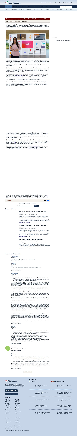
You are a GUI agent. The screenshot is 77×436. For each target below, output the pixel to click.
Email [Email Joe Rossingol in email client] (16, 405)
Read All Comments (27, 371)
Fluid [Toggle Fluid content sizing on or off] (18, 430)
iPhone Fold (21, 9)
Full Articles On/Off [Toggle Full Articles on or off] (14, 430)
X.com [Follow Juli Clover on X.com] (8, 405)
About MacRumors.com (11, 390)
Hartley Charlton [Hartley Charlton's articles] (8, 411)
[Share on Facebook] (48, 200)
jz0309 (12, 353)
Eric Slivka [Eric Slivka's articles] (17, 399)
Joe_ (12, 346)
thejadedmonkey (14, 273)
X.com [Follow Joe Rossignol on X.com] (18, 405)
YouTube (33, 381)
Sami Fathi (25, 21)
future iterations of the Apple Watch (30, 148)
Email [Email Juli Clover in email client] (6, 405)
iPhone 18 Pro (14, 9)
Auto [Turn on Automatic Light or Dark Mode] (24, 430)
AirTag (42, 9)
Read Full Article (22, 222)
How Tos (28, 6)
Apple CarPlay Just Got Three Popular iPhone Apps (31, 239)
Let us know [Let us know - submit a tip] (50, 2)
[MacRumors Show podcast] (55, 3)
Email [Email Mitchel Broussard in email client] (6, 409)
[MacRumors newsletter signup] (71, 3)
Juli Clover (33, 228)
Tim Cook (23, 78)
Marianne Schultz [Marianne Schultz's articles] (18, 411)
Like (17, 260)
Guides (22, 6)
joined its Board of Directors (20, 75)
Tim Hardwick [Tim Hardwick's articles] (17, 407)
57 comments (9, 200)
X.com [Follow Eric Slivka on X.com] (18, 401)
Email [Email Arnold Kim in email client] (6, 401)
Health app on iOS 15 (14, 142)
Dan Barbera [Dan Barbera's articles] (7, 415)
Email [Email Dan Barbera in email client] (6, 417)
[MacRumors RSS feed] (69, 3)
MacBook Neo (28, 9)
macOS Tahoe (59, 9)
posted (17, 132)
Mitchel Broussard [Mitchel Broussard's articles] (8, 407)
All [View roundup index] (71, 9)
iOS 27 (7, 9)
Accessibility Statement (8, 428)
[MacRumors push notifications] (67, 3)
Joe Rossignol (34, 214)
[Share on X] (45, 200)
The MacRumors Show (59, 381)
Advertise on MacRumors (11, 393)
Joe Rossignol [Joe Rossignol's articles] (17, 403)
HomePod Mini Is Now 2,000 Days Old (63, 40)
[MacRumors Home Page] (13, 3)
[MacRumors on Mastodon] (63, 3)
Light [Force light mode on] (26, 430)
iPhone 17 (66, 9)
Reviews (33, 6)
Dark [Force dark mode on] (28, 430)
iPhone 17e (36, 9)
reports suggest (35, 146)
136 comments (27, 236)
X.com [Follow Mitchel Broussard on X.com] (8, 409)
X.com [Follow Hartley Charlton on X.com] (8, 413)
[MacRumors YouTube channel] (65, 3)
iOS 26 (53, 9)
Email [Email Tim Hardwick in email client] (16, 409)
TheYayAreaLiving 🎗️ (15, 256)
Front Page (8, 6)
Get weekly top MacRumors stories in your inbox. (27, 203)
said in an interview (44, 195)
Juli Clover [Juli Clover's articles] (7, 403)
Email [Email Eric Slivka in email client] (16, 401)
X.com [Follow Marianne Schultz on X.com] (18, 413)
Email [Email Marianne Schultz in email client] (16, 413)
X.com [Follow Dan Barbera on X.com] (8, 417)
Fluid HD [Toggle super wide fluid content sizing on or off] (21, 430)
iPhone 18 (47, 9)
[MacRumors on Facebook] (59, 3)
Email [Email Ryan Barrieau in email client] (16, 417)
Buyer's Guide (40, 6)
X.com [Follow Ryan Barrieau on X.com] (18, 417)
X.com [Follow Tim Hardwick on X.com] (18, 409)
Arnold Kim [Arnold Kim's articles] (7, 399)
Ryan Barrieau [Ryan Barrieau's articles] (17, 415)
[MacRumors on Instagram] (57, 3)
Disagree (20, 260)
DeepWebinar (13, 263)
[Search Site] (66, 7)
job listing (46, 133)
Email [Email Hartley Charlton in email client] (6, 413)
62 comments (27, 222)
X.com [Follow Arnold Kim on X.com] (8, 401)
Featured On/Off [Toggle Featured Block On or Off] (8, 430)
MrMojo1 (13, 326)
